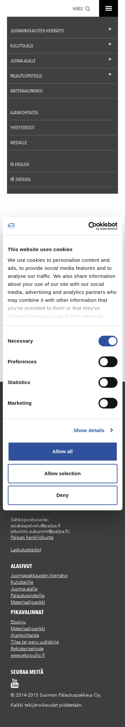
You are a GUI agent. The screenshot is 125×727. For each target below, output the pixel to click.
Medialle (18, 142)
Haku (78, 9)
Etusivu (18, 622)
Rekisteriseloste (27, 649)
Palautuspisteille (26, 75)
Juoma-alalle (23, 60)
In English (19, 164)
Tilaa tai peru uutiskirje (35, 642)
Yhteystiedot (22, 127)
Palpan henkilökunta (32, 537)
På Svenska (20, 179)
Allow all (62, 451)
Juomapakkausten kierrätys (37, 30)
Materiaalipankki (26, 91)
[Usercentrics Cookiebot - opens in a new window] (89, 226)
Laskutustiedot (26, 550)
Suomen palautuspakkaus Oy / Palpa (18, 9)
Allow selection (62, 473)
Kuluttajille (21, 45)
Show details (89, 430)
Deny (62, 495)
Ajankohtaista (24, 112)
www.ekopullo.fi (28, 655)
